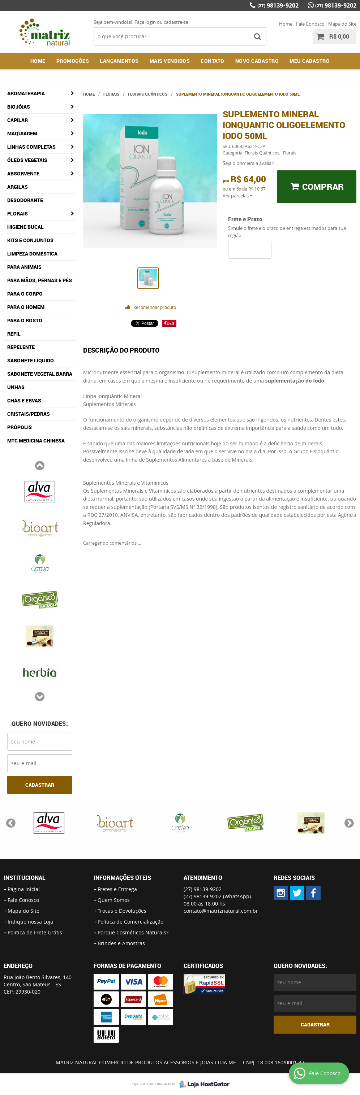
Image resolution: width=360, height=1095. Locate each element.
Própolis (19, 427)
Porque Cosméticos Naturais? (133, 932)
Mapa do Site (342, 24)
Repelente (21, 347)
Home (285, 24)
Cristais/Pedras (28, 413)
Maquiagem (22, 133)
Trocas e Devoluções (122, 910)
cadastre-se (176, 22)
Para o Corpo (25, 293)
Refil (14, 333)
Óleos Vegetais (27, 160)
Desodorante (25, 200)
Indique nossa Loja (30, 921)
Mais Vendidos (170, 60)
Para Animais (24, 266)
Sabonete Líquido (30, 360)
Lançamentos (119, 60)
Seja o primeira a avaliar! (248, 163)
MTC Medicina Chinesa (36, 440)
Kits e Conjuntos (30, 240)
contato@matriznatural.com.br (221, 910)
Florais (17, 213)
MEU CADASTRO (310, 60)
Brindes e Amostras (121, 943)
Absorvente (23, 173)
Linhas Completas (31, 146)
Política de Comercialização (130, 921)
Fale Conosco (310, 24)
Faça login (145, 22)
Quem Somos (114, 899)
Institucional (25, 878)
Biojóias (18, 106)
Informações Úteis (122, 878)
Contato (212, 60)
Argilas (17, 186)
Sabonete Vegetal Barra (39, 373)
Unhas (16, 387)
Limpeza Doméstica (32, 253)
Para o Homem (25, 307)
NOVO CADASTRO (257, 60)
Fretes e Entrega (117, 889)
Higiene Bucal (25, 226)
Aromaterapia (26, 93)
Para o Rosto (24, 320)
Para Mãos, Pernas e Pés (39, 280)
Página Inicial (24, 889)
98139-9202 (278, 5)
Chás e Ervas (24, 400)
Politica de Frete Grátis (35, 932)
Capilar (17, 120)
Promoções (72, 60)
